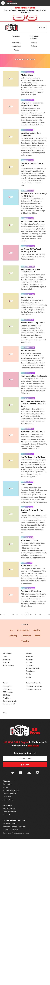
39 (26, 614)
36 (13, 614)
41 (35, 614)
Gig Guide (6, 695)
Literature (26, 635)
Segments (6, 659)
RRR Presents (8, 692)
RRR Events (7, 689)
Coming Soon (8, 686)
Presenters (16, 42)
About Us (6, 781)
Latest (5, 656)
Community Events (9, 701)
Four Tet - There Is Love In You (32, 164)
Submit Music (8, 815)
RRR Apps (33, 745)
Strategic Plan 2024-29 (11, 790)
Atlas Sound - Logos (29, 540)
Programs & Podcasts (33, 37)
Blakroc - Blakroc (28, 350)
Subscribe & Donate (33, 683)
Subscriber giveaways (33, 689)
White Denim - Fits (29, 566)
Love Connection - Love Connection (31, 134)
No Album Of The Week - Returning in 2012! (31, 250)
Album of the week (32, 668)
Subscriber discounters (34, 686)
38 (22, 614)
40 (31, 614)
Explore (29, 653)
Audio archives (8, 665)
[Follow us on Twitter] (12, 773)
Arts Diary (6, 698)
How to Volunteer (9, 808)
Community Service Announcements (16, 833)
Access (5, 787)
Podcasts (29, 662)
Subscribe (19, 18)
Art (11, 630)
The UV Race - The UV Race (33, 457)
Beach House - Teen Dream (32, 221)
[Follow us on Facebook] (20, 773)
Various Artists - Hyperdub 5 (33, 323)
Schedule (16, 36)
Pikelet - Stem (27, 75)
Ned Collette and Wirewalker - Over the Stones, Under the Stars (33, 403)
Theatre (25, 641)
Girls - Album (26, 485)
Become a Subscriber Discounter (14, 827)
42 (40, 614)
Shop (5, 713)
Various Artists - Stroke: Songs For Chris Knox (34, 194)
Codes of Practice (9, 793)
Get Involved (7, 805)
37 (17, 614)
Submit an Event (9, 704)
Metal (37, 635)
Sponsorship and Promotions (14, 820)
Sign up (25, 765)
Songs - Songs (27, 297)
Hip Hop (13, 635)
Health (36, 630)
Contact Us (7, 784)
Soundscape (16, 46)
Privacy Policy (8, 800)
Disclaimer (7, 797)
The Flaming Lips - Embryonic (34, 376)
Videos (16, 50)
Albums (34, 42)
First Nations (23, 630)
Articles (34, 46)
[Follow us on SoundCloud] (29, 773)
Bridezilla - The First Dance (33, 431)
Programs (29, 659)
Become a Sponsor (9, 823)
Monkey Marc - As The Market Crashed (30, 270)
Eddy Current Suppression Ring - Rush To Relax (32, 104)
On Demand (7, 653)
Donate (31, 18)
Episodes (6, 662)
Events (5, 683)
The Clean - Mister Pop (31, 591)
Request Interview (9, 812)
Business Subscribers (10, 830)
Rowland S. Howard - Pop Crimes (32, 511)
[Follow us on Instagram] (37, 773)
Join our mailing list (25, 753)
